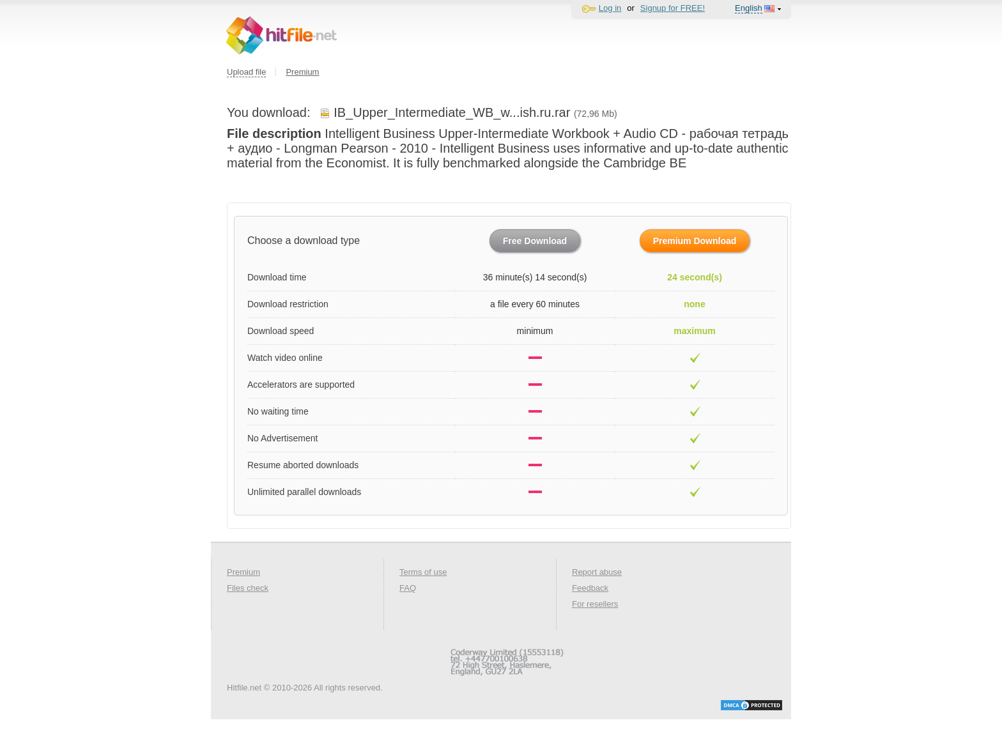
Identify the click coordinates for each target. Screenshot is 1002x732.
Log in (610, 8)
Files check (247, 588)
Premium (302, 72)
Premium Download (695, 241)
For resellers (595, 604)
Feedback (590, 588)
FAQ (407, 588)
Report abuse (597, 572)
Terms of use (423, 572)
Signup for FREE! (672, 8)
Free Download (535, 241)
